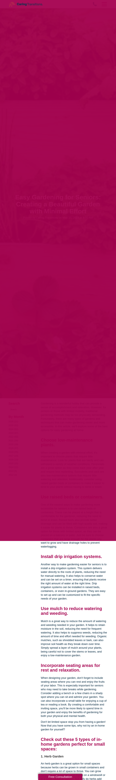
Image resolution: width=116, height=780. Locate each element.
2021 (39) (13, 440)
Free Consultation (60, 777)
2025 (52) (13, 425)
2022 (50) (13, 437)
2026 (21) (13, 421)
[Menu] (104, 4)
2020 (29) (13, 444)
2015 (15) (13, 463)
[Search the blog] (21, 410)
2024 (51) (13, 429)
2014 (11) (13, 467)
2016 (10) (13, 459)
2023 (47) (13, 433)
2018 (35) (13, 452)
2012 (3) (12, 475)
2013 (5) (12, 471)
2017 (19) (13, 456)
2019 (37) (13, 448)
